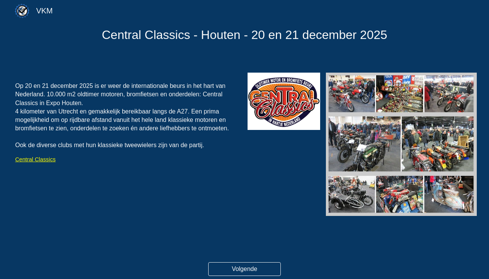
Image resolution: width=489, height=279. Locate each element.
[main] (244, 34)
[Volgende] (244, 269)
